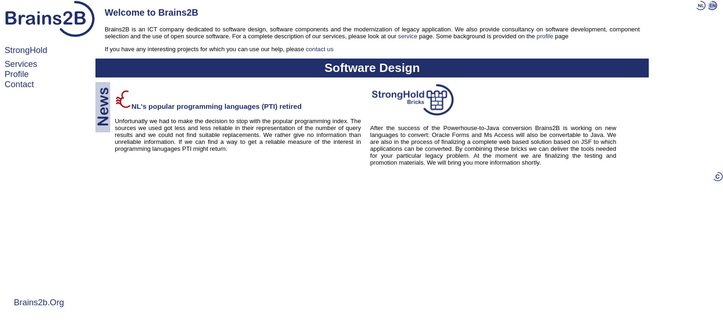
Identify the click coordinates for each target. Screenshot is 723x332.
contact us (319, 49)
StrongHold (26, 50)
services (21, 64)
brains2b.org (39, 302)
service (407, 36)
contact (19, 84)
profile (17, 74)
